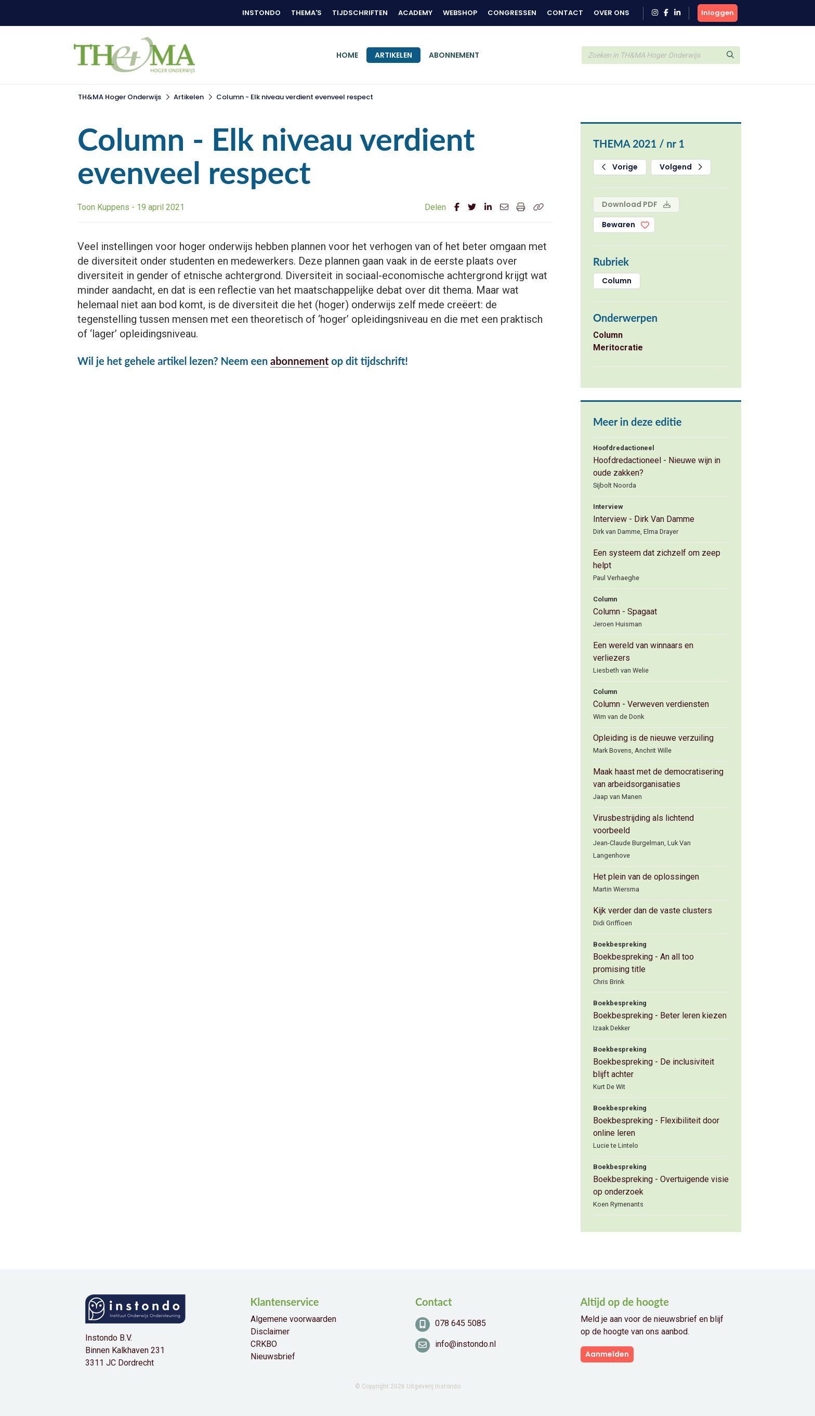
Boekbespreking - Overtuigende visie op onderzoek (661, 1185)
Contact (565, 13)
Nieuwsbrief (273, 1356)
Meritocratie (618, 347)
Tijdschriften (360, 13)
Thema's (306, 13)
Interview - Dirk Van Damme (643, 519)
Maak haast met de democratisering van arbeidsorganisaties (658, 778)
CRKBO (264, 1344)
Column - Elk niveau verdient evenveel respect (294, 97)
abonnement (299, 361)
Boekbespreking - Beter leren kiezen (660, 1015)
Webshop (460, 13)
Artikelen (393, 55)
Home (347, 55)
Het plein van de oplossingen (646, 877)
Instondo (261, 13)
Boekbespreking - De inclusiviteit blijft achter (653, 1068)
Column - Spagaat (625, 612)
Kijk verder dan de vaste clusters (652, 910)
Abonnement (454, 55)
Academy (415, 13)
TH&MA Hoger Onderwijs (119, 97)
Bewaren (618, 224)
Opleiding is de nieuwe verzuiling (653, 738)
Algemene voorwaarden (293, 1319)
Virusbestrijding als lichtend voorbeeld (643, 824)
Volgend (681, 167)
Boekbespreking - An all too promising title (643, 963)
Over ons (611, 13)
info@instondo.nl (465, 1344)
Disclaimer (270, 1331)
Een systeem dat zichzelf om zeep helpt (656, 559)
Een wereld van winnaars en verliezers (643, 651)
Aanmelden (607, 1354)
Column (617, 281)
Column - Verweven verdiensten (651, 704)
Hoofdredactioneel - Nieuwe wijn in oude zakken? (656, 466)
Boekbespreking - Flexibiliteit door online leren (656, 1127)
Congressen (512, 13)
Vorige (620, 167)
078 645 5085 (460, 1323)
